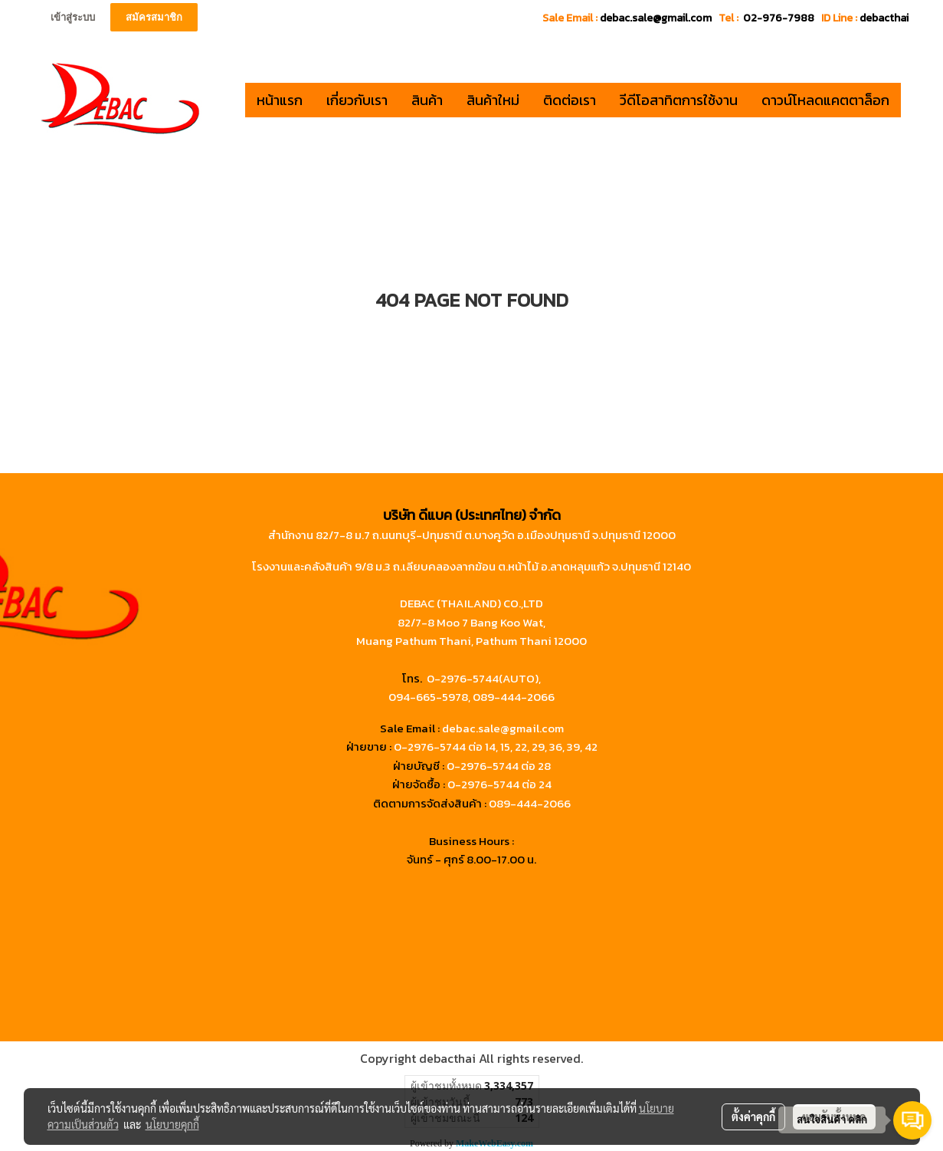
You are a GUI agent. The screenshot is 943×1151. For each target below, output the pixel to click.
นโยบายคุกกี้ (172, 1124)
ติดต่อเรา (569, 100)
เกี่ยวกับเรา (357, 100)
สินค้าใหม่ (493, 100)
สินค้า (427, 100)
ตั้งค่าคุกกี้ (753, 1116)
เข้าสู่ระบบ (73, 17)
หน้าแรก (280, 100)
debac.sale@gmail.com (503, 728)
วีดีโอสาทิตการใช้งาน (679, 100)
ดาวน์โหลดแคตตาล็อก (825, 100)
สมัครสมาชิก (154, 17)
